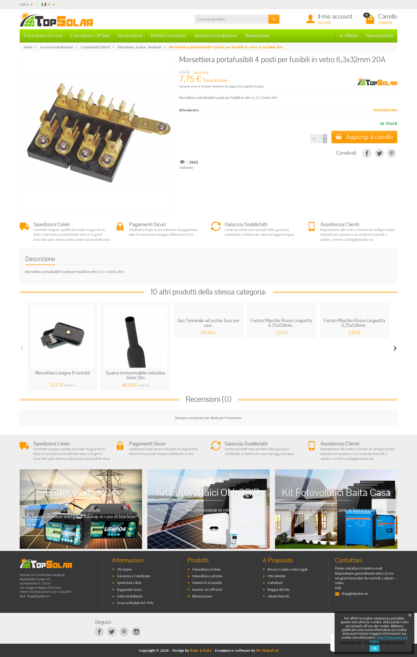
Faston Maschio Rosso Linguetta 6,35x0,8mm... (354, 323)
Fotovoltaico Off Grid (90, 36)
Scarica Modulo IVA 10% (135, 602)
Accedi (324, 22)
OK (274, 19)
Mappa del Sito (279, 589)
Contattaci (275, 582)
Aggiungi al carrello (364, 137)
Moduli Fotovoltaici (168, 36)
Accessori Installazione (216, 36)
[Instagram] (136, 631)
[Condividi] (367, 153)
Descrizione (40, 259)
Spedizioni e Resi (129, 582)
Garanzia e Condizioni (133, 576)
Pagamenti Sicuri (129, 589)
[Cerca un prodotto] (231, 19)
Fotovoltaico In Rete (206, 569)
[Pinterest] (391, 153)
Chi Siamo (124, 569)
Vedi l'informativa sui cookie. (388, 639)
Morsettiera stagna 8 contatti (62, 373)
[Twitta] (379, 153)
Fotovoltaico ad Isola (207, 576)
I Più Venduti (276, 576)
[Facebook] (99, 631)
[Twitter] (111, 631)
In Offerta (348, 36)
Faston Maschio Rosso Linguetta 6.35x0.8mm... (281, 323)
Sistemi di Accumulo (207, 582)
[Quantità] (316, 138)
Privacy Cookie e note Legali (287, 569)
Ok (375, 648)
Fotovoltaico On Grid (43, 36)
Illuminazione (258, 36)
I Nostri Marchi (278, 596)
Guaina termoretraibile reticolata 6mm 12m (135, 375)
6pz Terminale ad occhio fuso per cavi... (208, 323)
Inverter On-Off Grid (207, 589)
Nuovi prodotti (379, 36)
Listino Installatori (130, 596)
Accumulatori (130, 36)
